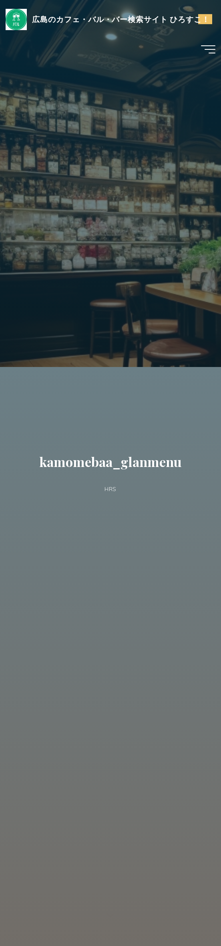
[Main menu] (208, 49)
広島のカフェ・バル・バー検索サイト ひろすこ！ (121, 19)
